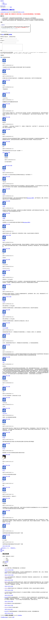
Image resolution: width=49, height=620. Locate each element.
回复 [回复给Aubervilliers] (9, 420)
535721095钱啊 (5, 329)
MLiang (6, 608)
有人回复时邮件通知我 (5, 58)
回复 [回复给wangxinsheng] (9, 105)
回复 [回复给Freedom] (9, 70)
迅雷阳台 (2, 0)
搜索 (11, 7)
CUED (13, 618)
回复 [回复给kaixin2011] (9, 499)
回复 (12, 571)
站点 (1, 42)
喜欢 (7, 559)
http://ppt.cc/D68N (30, 199)
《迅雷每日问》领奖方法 (7, 9)
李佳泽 (6, 604)
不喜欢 (7, 562)
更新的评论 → (13, 549)
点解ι (3, 363)
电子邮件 (2, 40)
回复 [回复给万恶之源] (9, 190)
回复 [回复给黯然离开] (9, 130)
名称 (1, 38)
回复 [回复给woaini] (9, 94)
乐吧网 (4, 195)
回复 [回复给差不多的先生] (9, 388)
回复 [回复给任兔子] (9, 358)
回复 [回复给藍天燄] (9, 444)
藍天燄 (4, 450)
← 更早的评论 (3, 549)
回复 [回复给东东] (9, 260)
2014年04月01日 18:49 (4, 12)
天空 (5, 593)
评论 (22, 12)
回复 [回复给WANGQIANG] (9, 271)
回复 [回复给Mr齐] (9, 525)
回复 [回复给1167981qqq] (9, 409)
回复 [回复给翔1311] (9, 477)
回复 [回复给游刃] (9, 154)
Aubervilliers (5, 414)
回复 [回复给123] (9, 466)
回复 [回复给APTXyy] (10, 236)
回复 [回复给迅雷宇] (9, 118)
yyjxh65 (6, 569)
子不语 (4, 172)
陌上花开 (6, 598)
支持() (4, 70)
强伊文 (19, 12)
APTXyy (6, 589)
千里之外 (6, 578)
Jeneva (2, 34)
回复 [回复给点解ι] (9, 377)
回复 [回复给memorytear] (9, 81)
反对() (6, 70)
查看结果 (6, 563)
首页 (3, 2)
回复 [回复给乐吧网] (9, 202)
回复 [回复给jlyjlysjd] (9, 433)
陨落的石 (6, 583)
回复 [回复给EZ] (9, 488)
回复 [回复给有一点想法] (9, 547)
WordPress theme (4, 618)
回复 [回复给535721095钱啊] (9, 335)
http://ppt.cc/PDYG (26, 223)
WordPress (20, 616)
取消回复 (10, 34)
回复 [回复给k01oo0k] (9, 346)
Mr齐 (3, 517)
